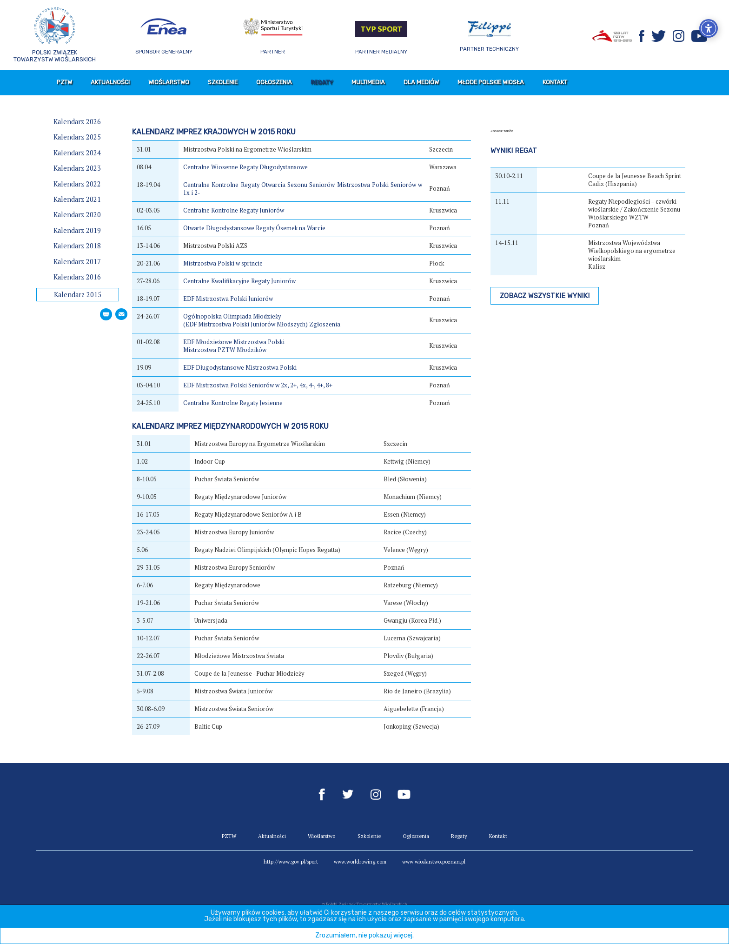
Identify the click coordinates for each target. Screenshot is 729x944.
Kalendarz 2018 (77, 245)
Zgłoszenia (324, 324)
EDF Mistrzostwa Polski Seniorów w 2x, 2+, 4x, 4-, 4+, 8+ (257, 385)
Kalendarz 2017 (77, 261)
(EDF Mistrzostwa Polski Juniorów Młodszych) (245, 324)
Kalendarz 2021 (77, 199)
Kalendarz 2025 (77, 137)
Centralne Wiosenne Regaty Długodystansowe (245, 167)
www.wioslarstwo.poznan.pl (433, 861)
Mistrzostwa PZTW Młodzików (224, 350)
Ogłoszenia (274, 82)
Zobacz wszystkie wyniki (545, 296)
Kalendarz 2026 (77, 121)
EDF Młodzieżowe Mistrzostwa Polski (234, 342)
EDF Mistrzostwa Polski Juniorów (228, 299)
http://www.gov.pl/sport (291, 861)
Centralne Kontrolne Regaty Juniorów (233, 210)
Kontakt (555, 82)
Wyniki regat (513, 151)
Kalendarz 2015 (77, 294)
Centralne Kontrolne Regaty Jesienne (233, 403)
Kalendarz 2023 (77, 168)
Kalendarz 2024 (77, 152)
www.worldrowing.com (360, 861)
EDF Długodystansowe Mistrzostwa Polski (240, 368)
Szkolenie (223, 82)
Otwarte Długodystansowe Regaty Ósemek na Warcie (254, 228)
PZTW (64, 82)
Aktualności (110, 82)
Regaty (322, 82)
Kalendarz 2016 (77, 277)
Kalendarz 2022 (77, 183)
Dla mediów (421, 82)
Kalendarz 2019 (77, 230)
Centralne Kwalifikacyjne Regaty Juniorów (239, 281)
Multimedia (368, 82)
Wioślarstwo (168, 82)
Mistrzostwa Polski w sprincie (223, 263)
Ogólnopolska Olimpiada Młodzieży (232, 316)
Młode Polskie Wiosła (490, 82)
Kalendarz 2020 (77, 214)
